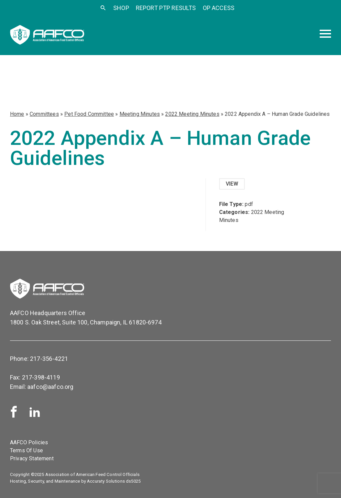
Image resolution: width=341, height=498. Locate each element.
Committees (44, 114)
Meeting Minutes (140, 114)
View (232, 184)
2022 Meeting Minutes (192, 114)
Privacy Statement (32, 458)
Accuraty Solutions (106, 481)
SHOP (121, 7)
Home (17, 114)
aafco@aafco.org (50, 386)
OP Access (218, 7)
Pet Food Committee (89, 114)
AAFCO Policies (29, 442)
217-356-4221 (49, 358)
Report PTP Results (166, 7)
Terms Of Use (26, 450)
